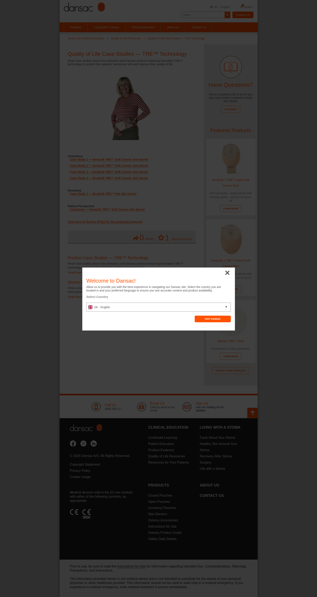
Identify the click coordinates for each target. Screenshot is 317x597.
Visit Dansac (213, 319)
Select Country (97, 296)
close (227, 273)
